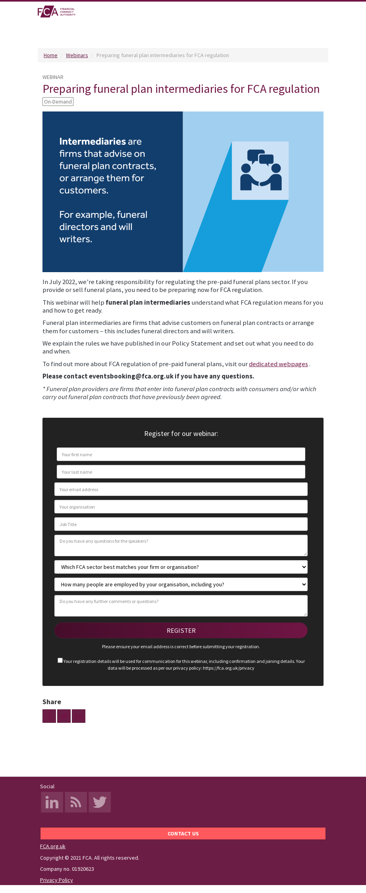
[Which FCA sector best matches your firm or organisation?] (181, 567)
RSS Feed (76, 803)
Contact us (183, 833)
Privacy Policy (56, 879)
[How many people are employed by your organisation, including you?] (181, 584)
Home (51, 55)
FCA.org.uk (52, 846)
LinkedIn (52, 803)
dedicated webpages (278, 363)
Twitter (100, 803)
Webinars (77, 55)
